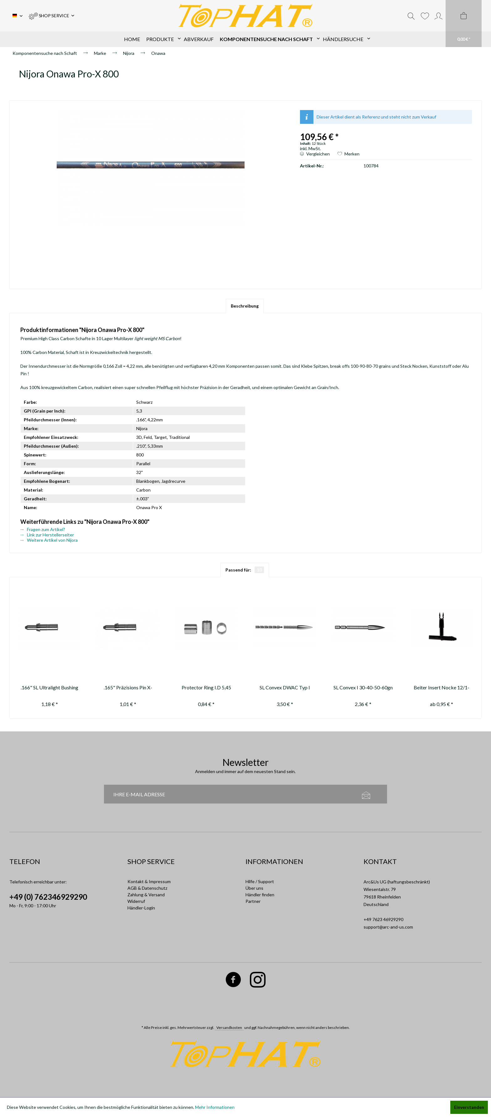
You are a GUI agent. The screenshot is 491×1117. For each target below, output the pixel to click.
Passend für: (244, 569)
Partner (253, 901)
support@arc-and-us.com (388, 927)
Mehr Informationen (215, 1107)
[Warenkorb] (464, 23)
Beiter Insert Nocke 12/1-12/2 (441, 688)
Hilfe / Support (260, 881)
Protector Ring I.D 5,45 (206, 687)
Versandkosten (229, 1027)
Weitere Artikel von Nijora (49, 540)
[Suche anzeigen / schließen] (411, 15)
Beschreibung (245, 305)
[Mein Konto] (439, 15)
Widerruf (136, 901)
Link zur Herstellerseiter (47, 534)
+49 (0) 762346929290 (48, 896)
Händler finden (260, 894)
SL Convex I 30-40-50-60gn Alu (363, 688)
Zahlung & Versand (146, 894)
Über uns (254, 888)
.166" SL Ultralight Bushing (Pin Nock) (49, 688)
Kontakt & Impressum (149, 881)
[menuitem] (51, 15)
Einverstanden (469, 1107)
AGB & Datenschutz (147, 888)
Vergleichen (315, 153)
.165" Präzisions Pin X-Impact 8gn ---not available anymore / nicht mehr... (128, 688)
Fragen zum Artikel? (42, 529)
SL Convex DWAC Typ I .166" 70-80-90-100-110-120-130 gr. (285, 688)
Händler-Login (141, 907)
